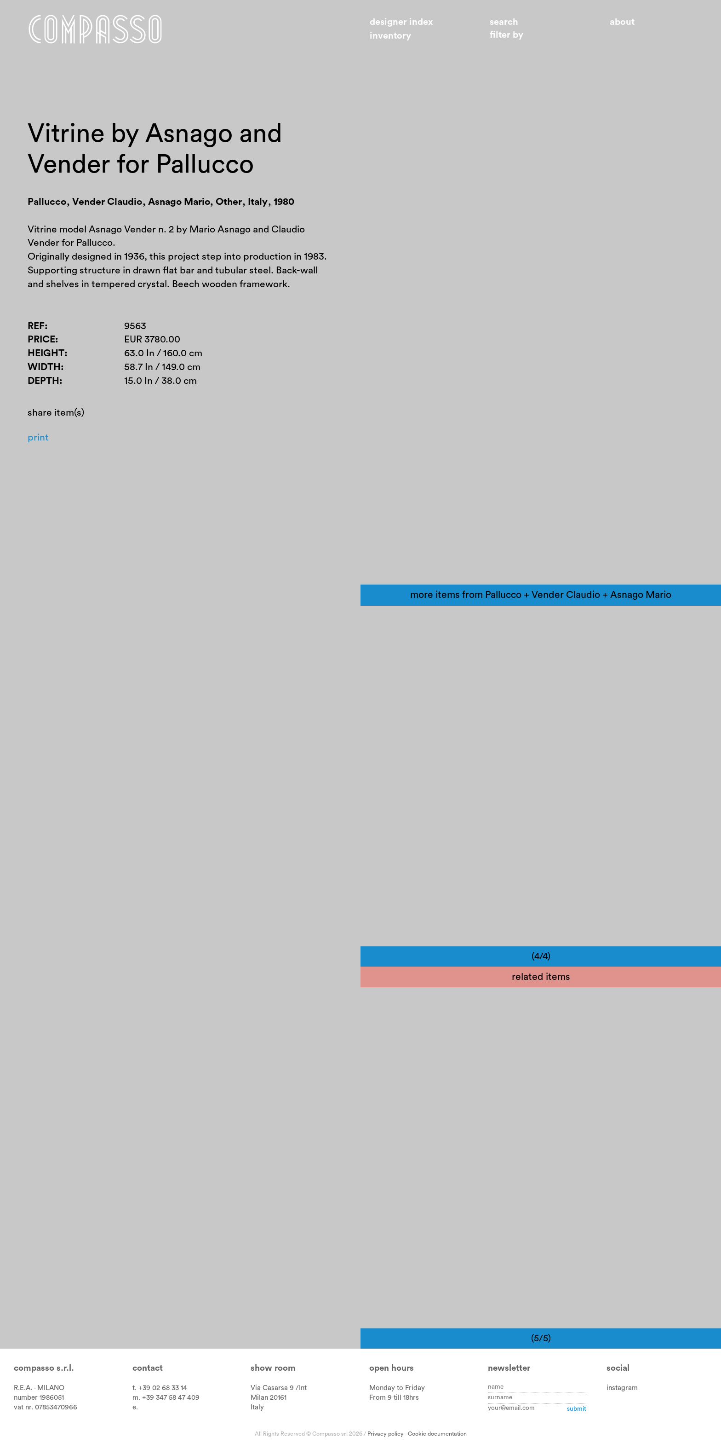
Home (95, 29)
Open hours (391, 1368)
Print (38, 437)
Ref (36, 326)
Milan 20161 (268, 1397)
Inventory (390, 36)
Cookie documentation (437, 1434)
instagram (622, 1388)
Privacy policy (385, 1434)
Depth (43, 381)
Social (618, 1368)
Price (41, 339)
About (622, 22)
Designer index (401, 22)
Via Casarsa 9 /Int (279, 1388)
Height (46, 353)
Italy (257, 1407)
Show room (273, 1368)
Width (44, 367)
